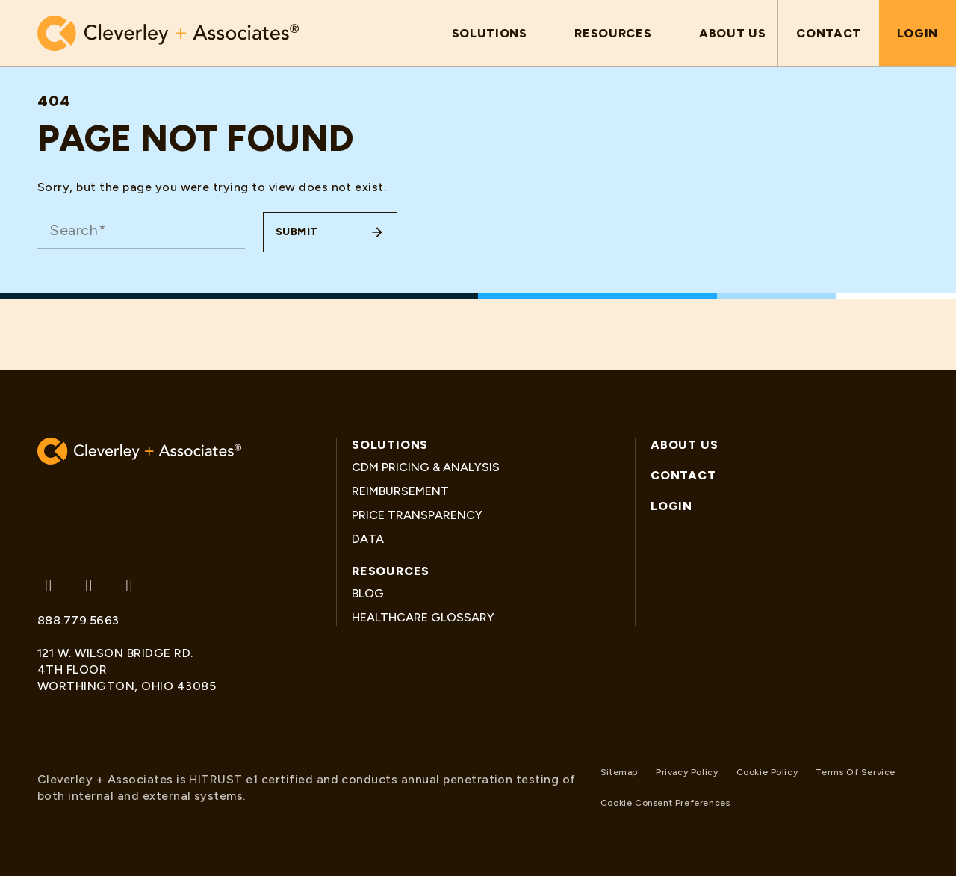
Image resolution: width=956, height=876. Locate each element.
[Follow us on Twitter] (48, 585)
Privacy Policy (687, 772)
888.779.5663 (78, 620)
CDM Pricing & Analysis (426, 467)
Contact (828, 33)
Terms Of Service (856, 772)
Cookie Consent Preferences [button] (665, 803)
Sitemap (619, 772)
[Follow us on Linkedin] (129, 585)
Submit (297, 232)
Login (917, 33)
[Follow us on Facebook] (89, 585)
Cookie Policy (767, 772)
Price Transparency (417, 515)
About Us (684, 445)
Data (368, 539)
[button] (489, 33)
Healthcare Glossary (423, 617)
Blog (368, 593)
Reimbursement (400, 491)
